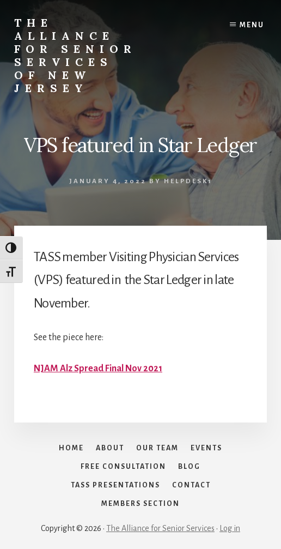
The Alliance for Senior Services (160, 528)
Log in (229, 528)
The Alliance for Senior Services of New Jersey (75, 55)
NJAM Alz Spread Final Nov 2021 (98, 368)
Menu (252, 25)
